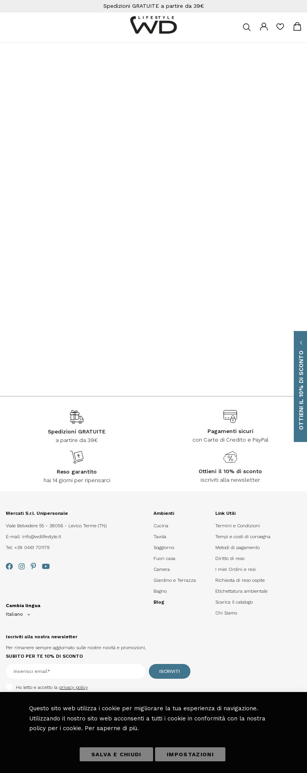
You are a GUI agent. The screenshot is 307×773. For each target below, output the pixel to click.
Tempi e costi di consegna (242, 536)
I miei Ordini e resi (235, 569)
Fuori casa (164, 558)
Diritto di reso (229, 558)
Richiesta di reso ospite (240, 580)
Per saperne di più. (112, 728)
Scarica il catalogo (234, 602)
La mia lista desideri (280, 29)
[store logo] (153, 25)
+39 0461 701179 (32, 547)
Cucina (161, 525)
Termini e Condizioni (237, 525)
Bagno (160, 591)
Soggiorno (164, 547)
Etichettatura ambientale (241, 591)
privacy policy (73, 687)
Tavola (160, 536)
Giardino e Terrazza (175, 580)
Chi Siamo (226, 613)
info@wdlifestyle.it (41, 536)
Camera (162, 569)
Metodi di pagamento (237, 547)
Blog (159, 602)
